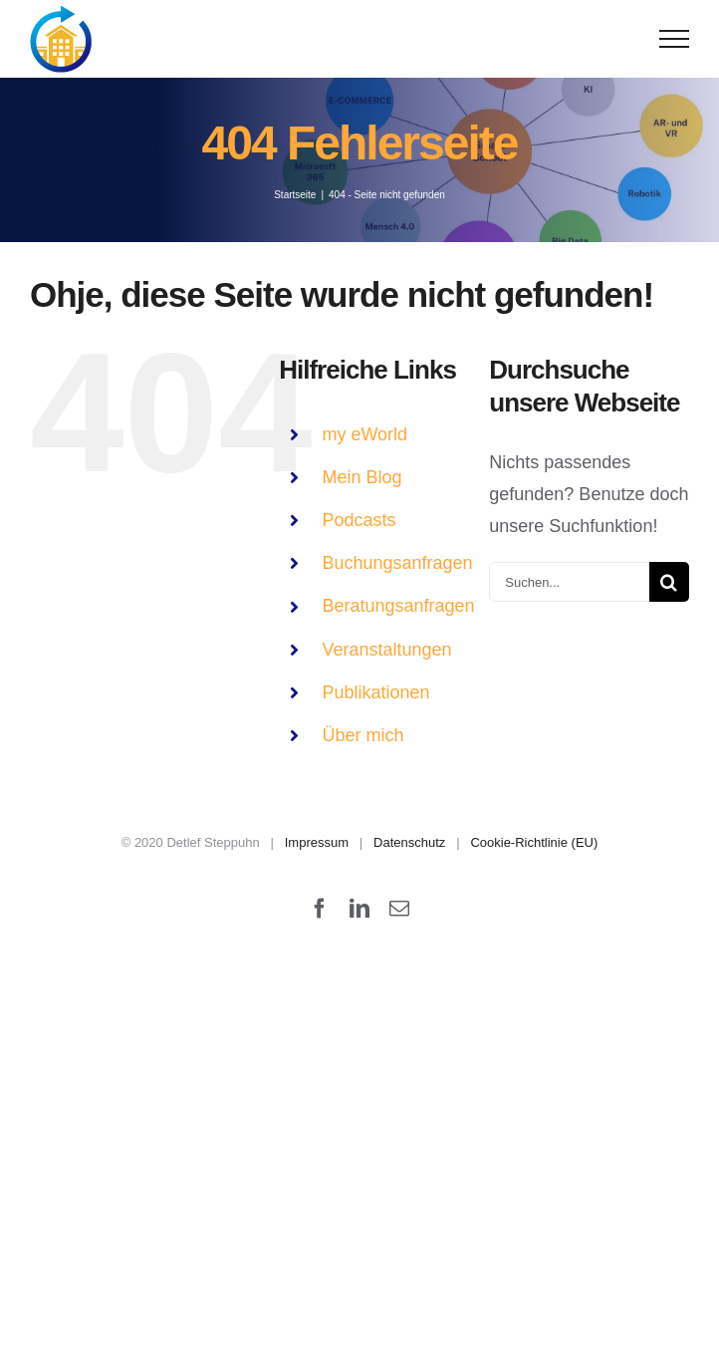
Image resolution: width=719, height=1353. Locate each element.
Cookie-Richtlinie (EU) (534, 842)
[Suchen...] (569, 582)
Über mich (362, 735)
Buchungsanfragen (397, 563)
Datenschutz (409, 842)
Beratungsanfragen (398, 606)
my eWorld (364, 434)
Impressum (317, 842)
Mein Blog (361, 477)
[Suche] (669, 582)
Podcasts (358, 520)
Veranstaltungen (386, 650)
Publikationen (375, 692)
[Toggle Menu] (674, 39)
